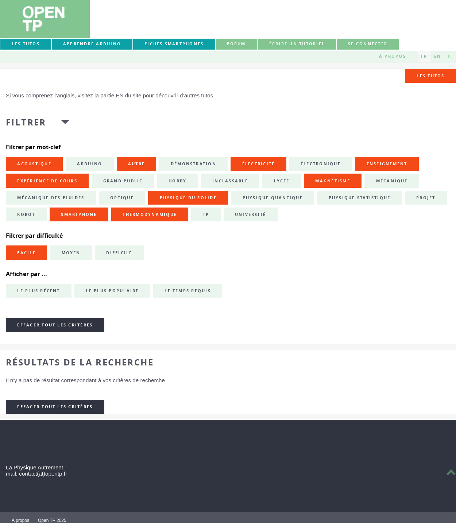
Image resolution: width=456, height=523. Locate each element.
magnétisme (332, 181)
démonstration (193, 164)
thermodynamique (150, 214)
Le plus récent (38, 291)
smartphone (79, 214)
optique (122, 198)
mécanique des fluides (50, 198)
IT (450, 56)
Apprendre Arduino (92, 44)
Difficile (119, 253)
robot (26, 214)
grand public (123, 181)
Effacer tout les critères (55, 325)
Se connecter (367, 44)
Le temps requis (188, 291)
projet (425, 198)
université (250, 214)
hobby (177, 181)
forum (236, 44)
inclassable (230, 181)
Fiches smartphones (174, 44)
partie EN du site (120, 95)
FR (424, 56)
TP (206, 214)
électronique (321, 164)
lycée (282, 181)
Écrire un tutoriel (297, 44)
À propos (392, 56)
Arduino (89, 164)
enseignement (387, 164)
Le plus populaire (112, 291)
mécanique (392, 181)
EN (437, 56)
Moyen (71, 253)
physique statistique (360, 198)
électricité (258, 164)
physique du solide (188, 198)
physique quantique (273, 198)
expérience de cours (47, 181)
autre (136, 164)
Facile (26, 253)
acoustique (34, 164)
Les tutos (26, 44)
